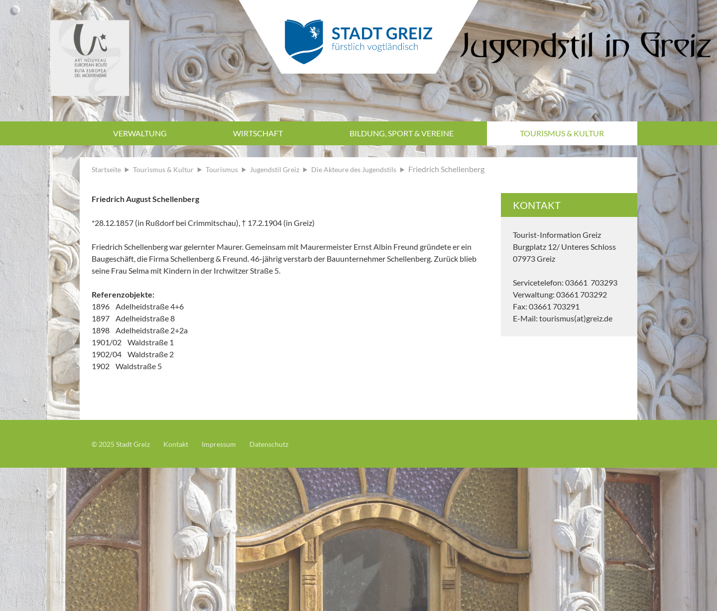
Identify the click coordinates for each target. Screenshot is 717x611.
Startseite (108, 169)
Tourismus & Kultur (562, 133)
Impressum (232, 443)
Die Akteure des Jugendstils (377, 169)
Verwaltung (140, 133)
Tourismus (232, 169)
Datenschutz (286, 443)
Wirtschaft (258, 133)
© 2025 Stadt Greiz (124, 443)
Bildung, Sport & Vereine (402, 133)
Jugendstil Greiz (290, 169)
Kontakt (185, 443)
